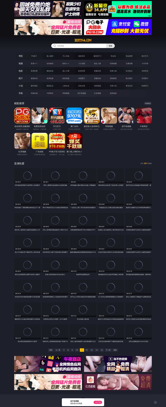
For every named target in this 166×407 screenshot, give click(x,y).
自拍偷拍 (50, 63)
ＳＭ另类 (145, 63)
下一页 (108, 350)
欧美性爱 (81, 71)
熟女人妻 (97, 63)
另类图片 (145, 78)
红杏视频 (97, 93)
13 (91, 350)
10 (77, 350)
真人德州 (50, 56)
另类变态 (145, 71)
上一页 (58, 350)
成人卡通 (65, 71)
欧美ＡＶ (65, 63)
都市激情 (34, 86)
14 (97, 350)
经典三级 (113, 71)
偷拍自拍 (50, 71)
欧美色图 (65, 78)
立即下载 (98, 402)
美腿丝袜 (97, 78)
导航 (21, 93)
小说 (21, 85)
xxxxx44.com (83, 40)
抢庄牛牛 (145, 56)
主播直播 (129, 63)
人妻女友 (65, 86)
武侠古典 (81, 86)
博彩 (21, 56)
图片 (21, 78)
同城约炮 (34, 93)
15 (102, 350)
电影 (21, 70)
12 (86, 350)
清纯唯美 (113, 78)
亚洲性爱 (34, 71)
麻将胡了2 (97, 56)
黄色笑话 (129, 86)
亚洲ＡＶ (34, 63)
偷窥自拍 (34, 78)
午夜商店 (50, 93)
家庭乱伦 (50, 86)
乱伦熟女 (129, 71)
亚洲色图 (50, 78)
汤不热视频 (81, 93)
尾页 (115, 350)
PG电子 (34, 56)
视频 (21, 63)
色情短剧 (113, 93)
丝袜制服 (113, 63)
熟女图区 (129, 78)
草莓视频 (65, 93)
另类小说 (113, 86)
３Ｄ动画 (81, 63)
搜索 (110, 46)
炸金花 (113, 56)
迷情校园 (97, 86)
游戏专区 (81, 56)
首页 (50, 350)
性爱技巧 (145, 86)
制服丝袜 (97, 71)
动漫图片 (81, 78)
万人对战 (65, 56)
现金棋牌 (129, 56)
